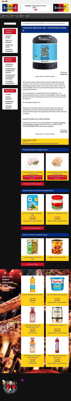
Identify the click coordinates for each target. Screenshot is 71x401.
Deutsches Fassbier (32, 140)
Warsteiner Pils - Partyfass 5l (57, 325)
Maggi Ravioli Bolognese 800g (57, 257)
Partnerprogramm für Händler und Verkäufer (10, 70)
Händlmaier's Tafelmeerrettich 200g (57, 213)
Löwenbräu (55, 143)
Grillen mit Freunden (48, 143)
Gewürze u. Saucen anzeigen (32, 228)
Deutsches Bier (39, 143)
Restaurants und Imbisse (32, 124)
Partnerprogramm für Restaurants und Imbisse (10, 76)
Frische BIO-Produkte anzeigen (32, 184)
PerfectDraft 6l (32, 143)
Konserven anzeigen (32, 264)
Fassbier (27, 143)
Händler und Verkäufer (59, 122)
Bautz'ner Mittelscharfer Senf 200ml (57, 294)
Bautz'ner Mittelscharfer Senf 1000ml (32, 294)
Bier (24, 143)
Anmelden (28, 5)
